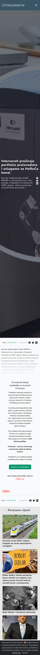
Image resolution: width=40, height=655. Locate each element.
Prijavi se (20, 478)
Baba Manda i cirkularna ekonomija (19, 612)
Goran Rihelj (12, 342)
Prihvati (25, 653)
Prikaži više (16, 653)
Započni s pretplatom (20, 467)
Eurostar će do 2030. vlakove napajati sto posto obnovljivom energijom (17, 543)
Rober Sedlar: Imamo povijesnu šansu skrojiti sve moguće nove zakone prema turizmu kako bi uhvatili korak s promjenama (17, 579)
